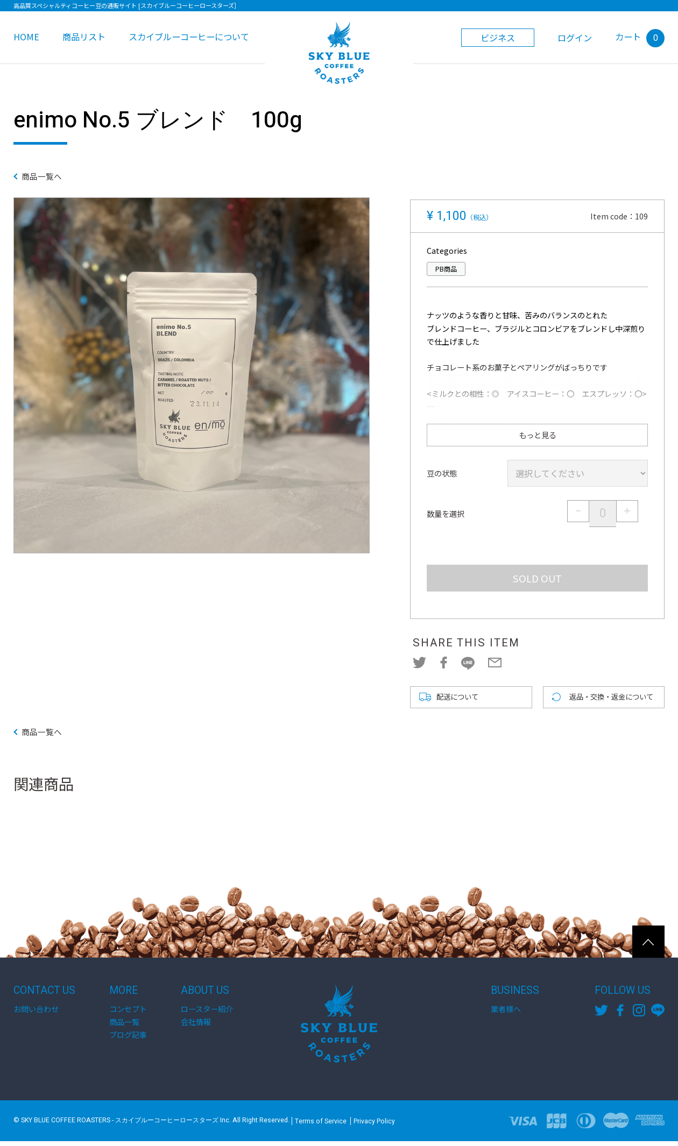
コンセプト (128, 1013)
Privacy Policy (374, 1125)
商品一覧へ (48, 177)
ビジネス (498, 37)
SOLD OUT (537, 578)
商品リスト (83, 36)
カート (640, 36)
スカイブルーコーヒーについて (189, 36)
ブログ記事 (128, 1039)
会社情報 (196, 1026)
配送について (459, 699)
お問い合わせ (36, 1013)
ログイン (574, 37)
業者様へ (506, 1013)
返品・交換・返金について (614, 699)
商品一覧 (124, 1026)
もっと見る (537, 435)
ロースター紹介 (207, 1013)
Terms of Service (321, 1125)
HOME (26, 36)
